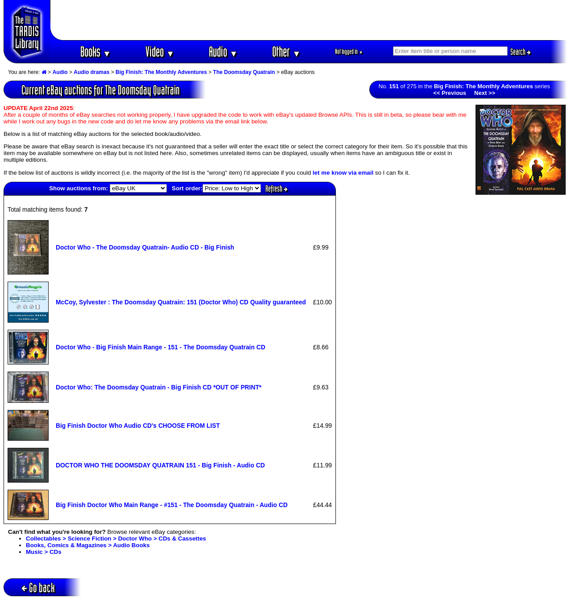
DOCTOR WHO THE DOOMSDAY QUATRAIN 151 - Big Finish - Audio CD (160, 465)
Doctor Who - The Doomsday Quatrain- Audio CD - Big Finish (145, 247)
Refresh (276, 188)
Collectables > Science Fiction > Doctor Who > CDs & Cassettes (116, 538)
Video (159, 51)
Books (95, 51)
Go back (38, 587)
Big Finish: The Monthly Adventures (161, 72)
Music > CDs (44, 552)
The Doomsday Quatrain (244, 72)
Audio (223, 51)
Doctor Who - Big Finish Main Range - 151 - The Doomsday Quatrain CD (160, 347)
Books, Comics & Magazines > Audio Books (88, 545)
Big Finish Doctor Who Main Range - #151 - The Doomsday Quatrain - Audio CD (172, 504)
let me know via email (343, 172)
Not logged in (349, 51)
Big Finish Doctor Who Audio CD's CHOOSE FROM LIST (138, 425)
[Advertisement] (309, 20)
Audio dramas (91, 72)
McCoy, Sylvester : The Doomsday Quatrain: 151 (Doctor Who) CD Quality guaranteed (181, 302)
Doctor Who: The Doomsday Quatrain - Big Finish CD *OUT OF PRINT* (158, 387)
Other (286, 51)
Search (520, 52)
